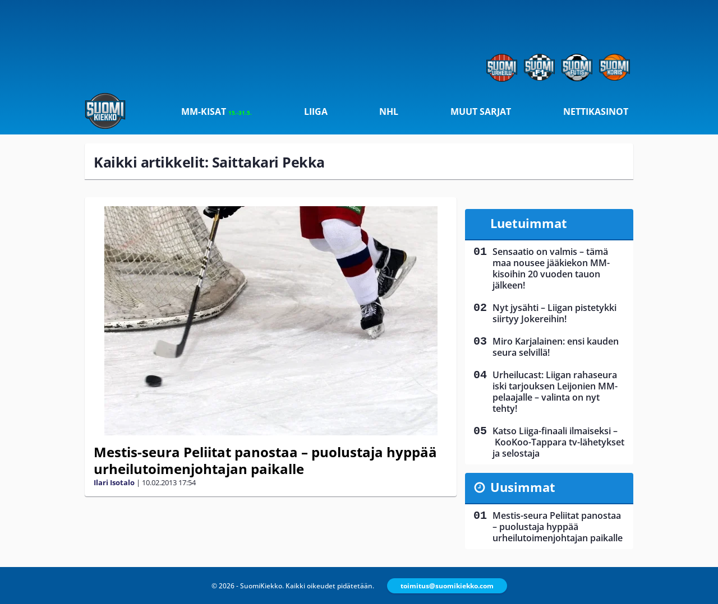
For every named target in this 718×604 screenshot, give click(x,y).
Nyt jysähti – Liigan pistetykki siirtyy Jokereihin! (554, 313)
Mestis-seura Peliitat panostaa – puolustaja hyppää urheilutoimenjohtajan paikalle (265, 460)
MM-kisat (216, 111)
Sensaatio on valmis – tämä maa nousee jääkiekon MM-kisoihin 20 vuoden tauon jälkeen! (551, 268)
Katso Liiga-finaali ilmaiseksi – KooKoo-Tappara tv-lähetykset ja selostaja (558, 442)
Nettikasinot (595, 111)
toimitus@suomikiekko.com (447, 586)
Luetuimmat (528, 223)
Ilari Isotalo (114, 482)
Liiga (316, 111)
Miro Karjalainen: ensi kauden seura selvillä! (556, 347)
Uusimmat (522, 486)
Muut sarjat (480, 111)
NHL (388, 111)
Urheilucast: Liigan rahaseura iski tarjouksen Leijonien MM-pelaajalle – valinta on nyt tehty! (555, 392)
